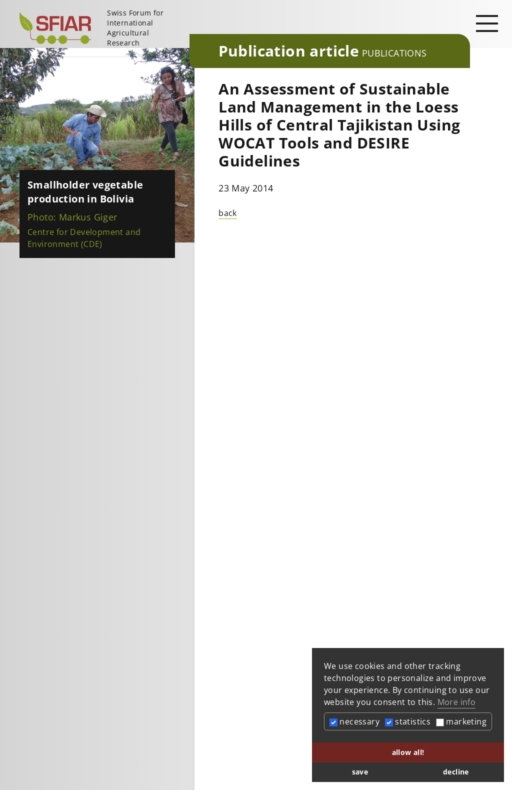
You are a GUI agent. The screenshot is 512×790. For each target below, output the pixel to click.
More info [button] (457, 702)
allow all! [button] (408, 752)
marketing (461, 721)
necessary (355, 721)
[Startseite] (101, 28)
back (227, 213)
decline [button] (456, 771)
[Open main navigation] (487, 23)
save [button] (360, 771)
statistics (407, 721)
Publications (394, 53)
